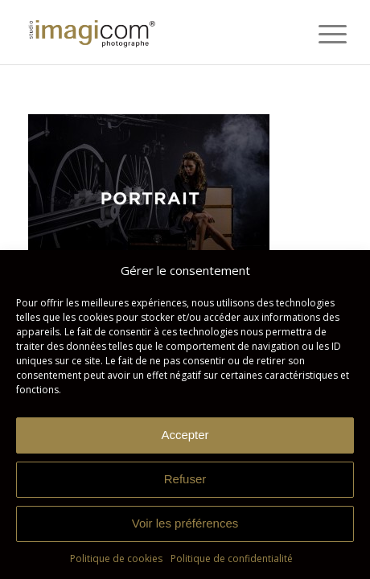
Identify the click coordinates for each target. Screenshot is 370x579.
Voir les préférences (185, 523)
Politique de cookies (116, 558)
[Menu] (320, 34)
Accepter (184, 434)
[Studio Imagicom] (154, 32)
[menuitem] (320, 34)
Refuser (185, 479)
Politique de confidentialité (232, 558)
